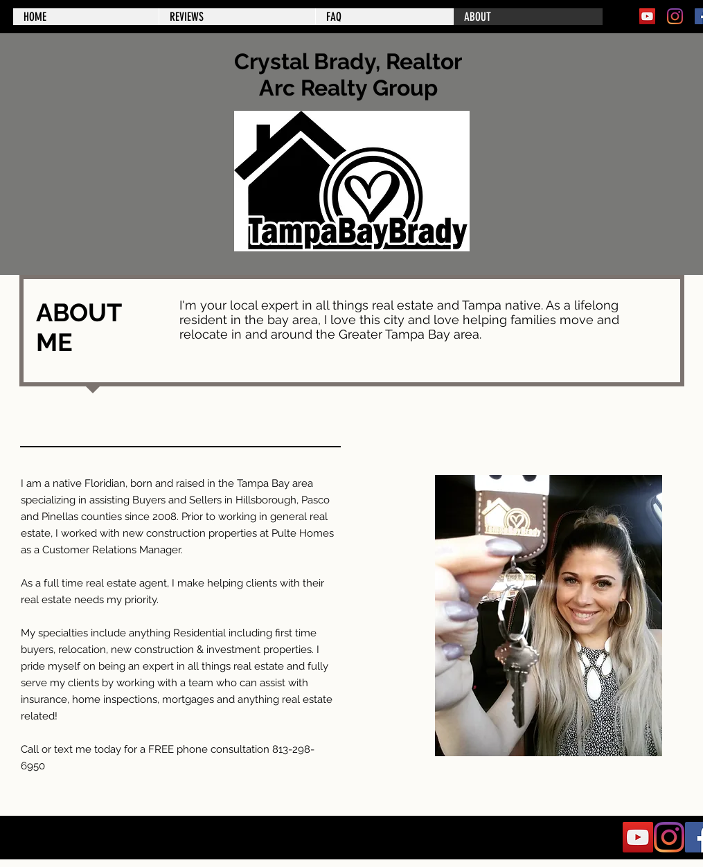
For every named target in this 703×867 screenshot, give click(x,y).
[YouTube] (647, 16)
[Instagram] (675, 16)
